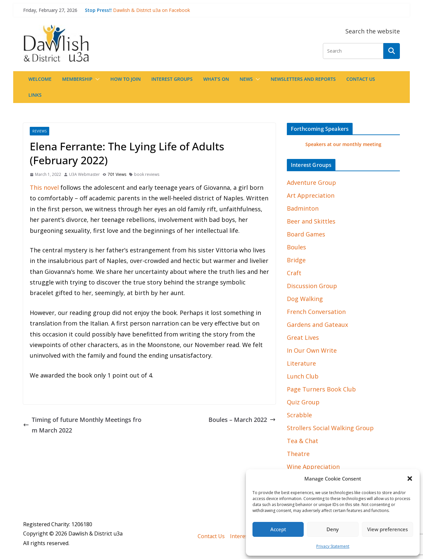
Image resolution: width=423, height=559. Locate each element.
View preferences (387, 529)
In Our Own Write (312, 350)
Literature (301, 363)
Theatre (298, 454)
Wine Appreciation (313, 467)
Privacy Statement (332, 546)
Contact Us (360, 79)
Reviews (39, 131)
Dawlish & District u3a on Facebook (151, 10)
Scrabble (299, 415)
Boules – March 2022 (242, 420)
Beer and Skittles (311, 221)
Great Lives (303, 337)
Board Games (306, 234)
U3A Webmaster (84, 174)
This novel (44, 187)
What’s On (216, 79)
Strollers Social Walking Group (330, 428)
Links (35, 95)
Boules (296, 247)
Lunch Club (303, 376)
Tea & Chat (302, 441)
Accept (278, 529)
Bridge (296, 260)
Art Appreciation (310, 195)
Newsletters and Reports (303, 79)
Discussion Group (312, 286)
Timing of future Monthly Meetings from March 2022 (82, 425)
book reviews (146, 174)
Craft (294, 273)
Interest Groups (172, 79)
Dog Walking (305, 299)
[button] (409, 478)
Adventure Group (311, 182)
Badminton (303, 208)
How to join (125, 79)
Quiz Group (303, 402)
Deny (333, 529)
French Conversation (316, 312)
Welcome (40, 79)
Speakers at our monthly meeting (343, 144)
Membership (77, 79)
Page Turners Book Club (321, 389)
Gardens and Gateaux (317, 325)
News (246, 79)
